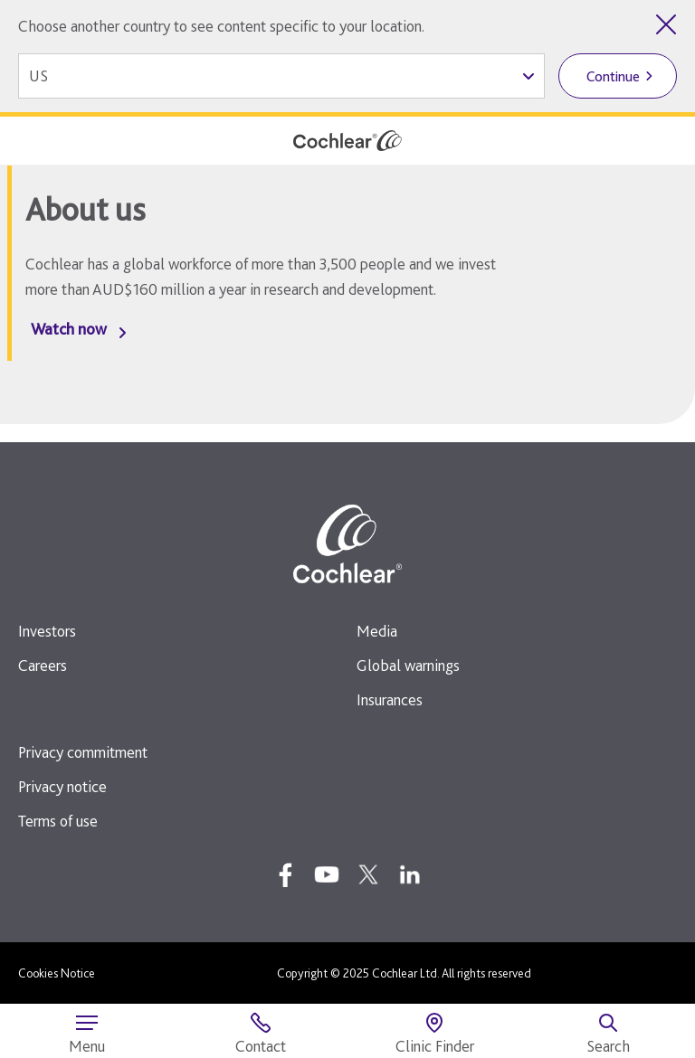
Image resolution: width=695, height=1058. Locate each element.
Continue (613, 76)
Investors (47, 630)
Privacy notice (62, 786)
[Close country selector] (666, 24)
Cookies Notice (56, 973)
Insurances (390, 699)
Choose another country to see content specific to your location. (221, 25)
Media (377, 630)
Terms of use (58, 820)
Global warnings (408, 665)
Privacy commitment (83, 751)
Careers (42, 665)
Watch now (69, 328)
